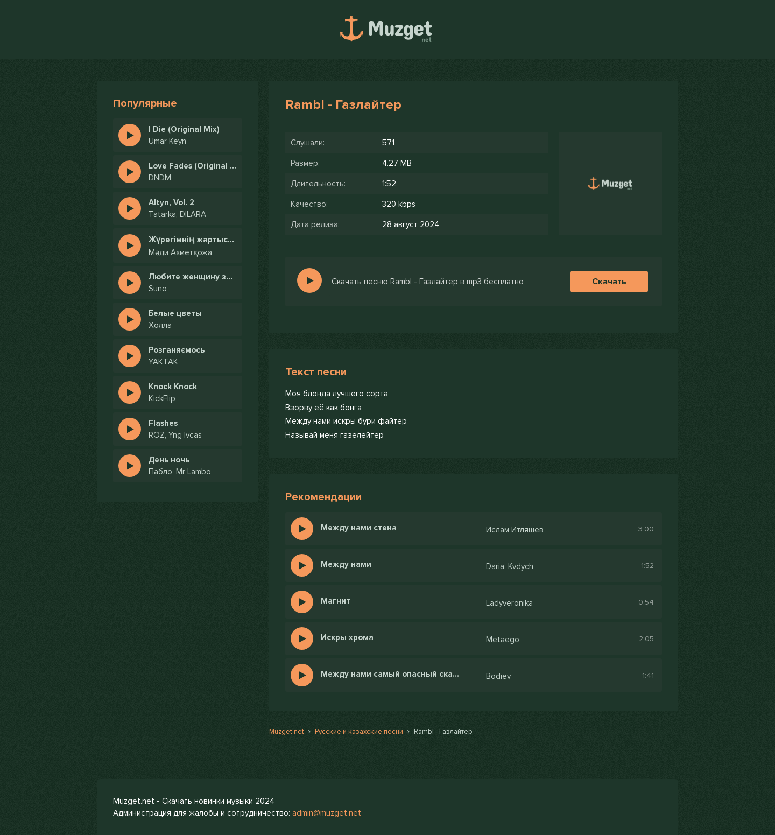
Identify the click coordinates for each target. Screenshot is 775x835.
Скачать (609, 281)
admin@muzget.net (326, 813)
